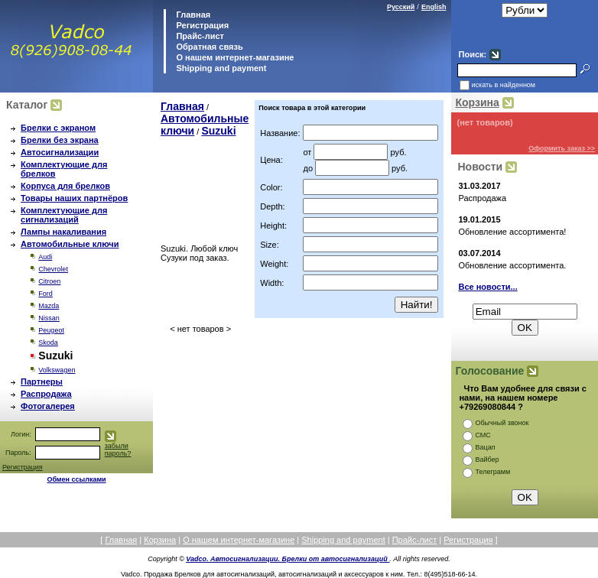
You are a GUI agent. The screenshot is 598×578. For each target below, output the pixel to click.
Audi (45, 257)
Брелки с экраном (58, 127)
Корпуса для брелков (65, 185)
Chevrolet (53, 269)
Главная (192, 14)
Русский (400, 7)
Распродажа (46, 393)
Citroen (49, 281)
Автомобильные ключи (70, 243)
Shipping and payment (220, 68)
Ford (45, 293)
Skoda (48, 342)
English (434, 7)
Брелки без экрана (60, 139)
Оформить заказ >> (561, 148)
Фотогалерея (48, 406)
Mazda (48, 306)
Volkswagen (56, 370)
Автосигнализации (60, 152)
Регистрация (202, 25)
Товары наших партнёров (74, 198)
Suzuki (218, 131)
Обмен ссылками (76, 479)
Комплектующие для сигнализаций (64, 215)
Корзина (477, 102)
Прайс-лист (199, 36)
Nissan (49, 318)
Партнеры (42, 381)
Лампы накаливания (63, 231)
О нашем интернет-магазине (234, 57)
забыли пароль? (118, 449)
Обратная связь (208, 46)
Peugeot (51, 330)
